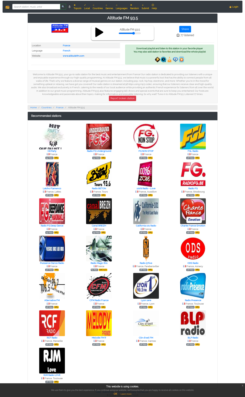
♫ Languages (121, 7)
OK (115, 394)
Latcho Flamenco (52, 188)
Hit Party (52, 151)
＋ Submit (145, 7)
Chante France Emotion (193, 225)
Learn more (126, 394)
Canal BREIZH (99, 225)
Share (185, 29)
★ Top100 (77, 7)
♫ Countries (98, 7)
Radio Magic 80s (99, 263)
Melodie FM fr (99, 337)
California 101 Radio (146, 225)
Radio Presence (193, 300)
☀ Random (134, 7)
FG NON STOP (146, 151)
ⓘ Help (154, 7)
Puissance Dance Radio (52, 263)
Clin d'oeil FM (146, 337)
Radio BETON (99, 188)
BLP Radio (193, 337)
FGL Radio (193, 151)
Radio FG (193, 188)
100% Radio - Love (146, 188)
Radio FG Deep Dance (52, 225)
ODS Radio (192, 263)
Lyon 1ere (146, 300)
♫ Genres (109, 7)
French (66, 50)
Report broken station (122, 98)
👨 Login (233, 6)
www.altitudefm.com (73, 56)
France (66, 45)
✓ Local (87, 7)
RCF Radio (52, 337)
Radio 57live (146, 263)
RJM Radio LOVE (51, 375)
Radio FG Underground (99, 151)
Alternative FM (52, 300)
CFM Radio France (99, 300)
